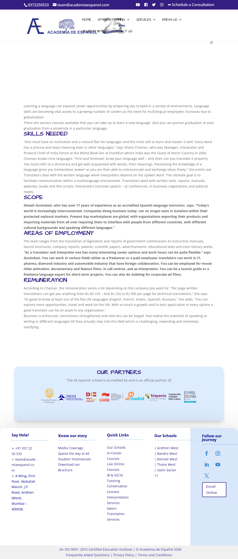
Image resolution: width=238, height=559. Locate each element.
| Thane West (164, 464)
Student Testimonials (74, 459)
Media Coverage (70, 448)
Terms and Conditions (154, 555)
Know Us (169, 20)
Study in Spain (93, 32)
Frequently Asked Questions (88, 555)
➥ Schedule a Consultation (191, 5)
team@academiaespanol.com (24, 465)
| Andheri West (166, 448)
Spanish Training (111, 20)
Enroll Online (211, 489)
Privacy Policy (123, 555)
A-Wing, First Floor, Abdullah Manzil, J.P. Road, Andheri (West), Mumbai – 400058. (23, 492)
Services (143, 20)
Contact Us (122, 32)
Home (86, 20)
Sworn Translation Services (116, 514)
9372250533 (38, 4)
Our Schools (116, 447)
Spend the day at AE (73, 453)
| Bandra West (165, 453)
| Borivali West (165, 459)
